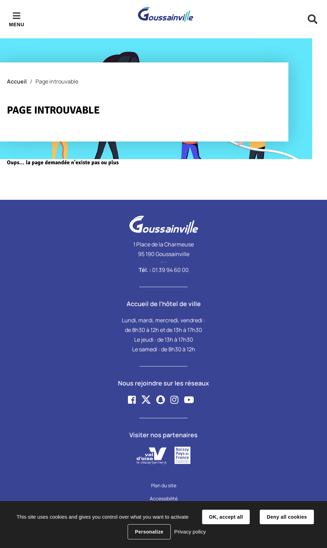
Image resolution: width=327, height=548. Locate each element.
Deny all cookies (287, 517)
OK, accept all (226, 517)
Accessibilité (164, 498)
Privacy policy (190, 532)
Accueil (17, 81)
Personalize (149, 532)
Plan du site (163, 485)
